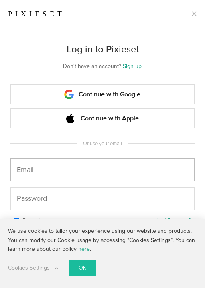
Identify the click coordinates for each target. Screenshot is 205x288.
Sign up (132, 66)
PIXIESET (36, 14)
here (84, 249)
